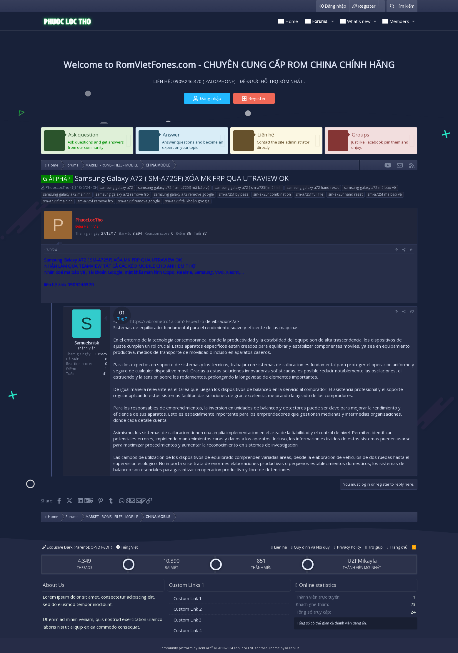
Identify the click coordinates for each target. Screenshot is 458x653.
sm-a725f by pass (233, 194)
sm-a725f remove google (139, 201)
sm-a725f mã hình (58, 201)
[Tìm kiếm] (402, 6)
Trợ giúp (375, 547)
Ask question (83, 134)
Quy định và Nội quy (312, 547)
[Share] (404, 250)
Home (291, 21)
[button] (333, 21)
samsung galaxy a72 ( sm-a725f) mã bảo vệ (173, 187)
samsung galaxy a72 (116, 187)
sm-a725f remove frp (95, 201)
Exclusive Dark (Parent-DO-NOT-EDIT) (77, 547)
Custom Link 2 (188, 609)
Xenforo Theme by (277, 648)
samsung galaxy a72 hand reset (313, 187)
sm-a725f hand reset (345, 194)
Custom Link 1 (188, 598)
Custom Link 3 (188, 620)
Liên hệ (265, 134)
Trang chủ (398, 547)
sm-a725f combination (272, 194)
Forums (319, 21)
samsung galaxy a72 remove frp (122, 194)
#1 (412, 249)
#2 (412, 311)
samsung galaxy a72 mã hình (67, 194)
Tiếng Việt (127, 547)
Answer (171, 134)
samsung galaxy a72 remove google (184, 194)
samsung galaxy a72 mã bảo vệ (370, 187)
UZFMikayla (362, 560)
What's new (359, 21)
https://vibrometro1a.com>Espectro (167, 321)
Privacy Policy (349, 547)
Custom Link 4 (188, 630)
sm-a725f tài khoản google (187, 201)
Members (399, 21)
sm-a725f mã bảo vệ (385, 194)
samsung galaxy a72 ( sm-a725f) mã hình (248, 187)
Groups (360, 134)
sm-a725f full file (309, 194)
